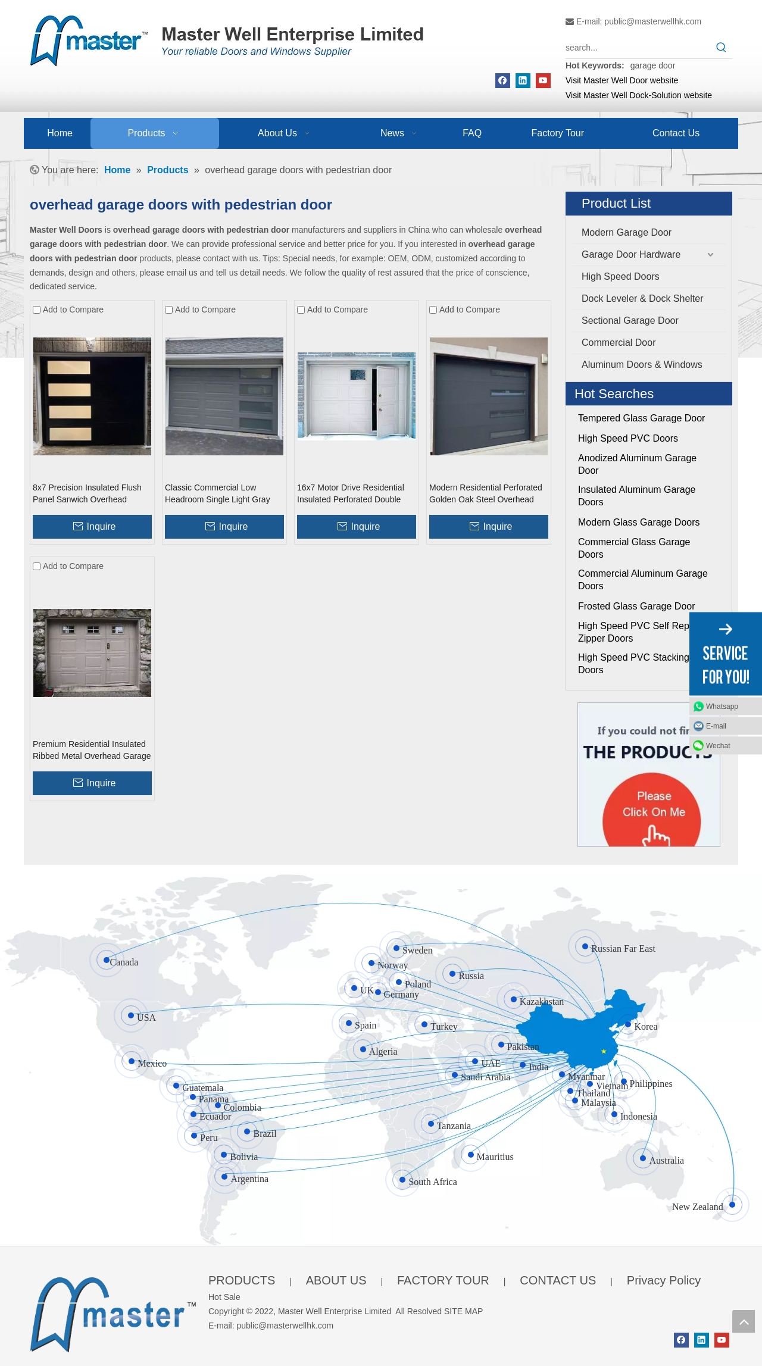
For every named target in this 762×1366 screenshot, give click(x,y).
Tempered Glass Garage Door (641, 418)
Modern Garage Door (627, 232)
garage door (653, 65)
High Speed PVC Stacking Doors (633, 663)
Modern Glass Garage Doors (639, 522)
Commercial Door (618, 342)
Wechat (718, 745)
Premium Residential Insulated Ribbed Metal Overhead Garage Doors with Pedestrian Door (92, 750)
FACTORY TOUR (443, 1280)
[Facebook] (502, 80)
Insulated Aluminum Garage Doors (636, 495)
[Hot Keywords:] (721, 47)
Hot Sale (224, 1297)
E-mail (716, 725)
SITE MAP (463, 1311)
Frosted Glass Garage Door (636, 606)
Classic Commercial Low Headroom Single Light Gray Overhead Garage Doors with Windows (219, 494)
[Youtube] (543, 80)
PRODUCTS (241, 1280)
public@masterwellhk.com (652, 21)
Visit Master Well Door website (622, 80)
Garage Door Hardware (631, 254)
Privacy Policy (664, 1280)
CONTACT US (558, 1280)
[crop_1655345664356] (113, 1312)
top (743, 1321)
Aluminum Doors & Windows (642, 365)
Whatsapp (722, 706)
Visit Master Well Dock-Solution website (639, 95)
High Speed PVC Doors (628, 438)
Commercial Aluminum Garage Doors (643, 579)
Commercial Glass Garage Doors (634, 548)
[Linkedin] (523, 80)
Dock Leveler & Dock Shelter (643, 298)
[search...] (638, 47)
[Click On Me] (648, 774)
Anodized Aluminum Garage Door (637, 464)
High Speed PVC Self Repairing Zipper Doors (645, 632)
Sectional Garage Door (630, 320)
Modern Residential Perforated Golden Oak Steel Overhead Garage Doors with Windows (485, 494)
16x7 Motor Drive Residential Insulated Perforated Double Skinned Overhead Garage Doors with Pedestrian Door (350, 494)
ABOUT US (336, 1280)
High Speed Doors (621, 276)
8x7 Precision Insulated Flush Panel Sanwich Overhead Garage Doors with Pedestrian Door (89, 494)
